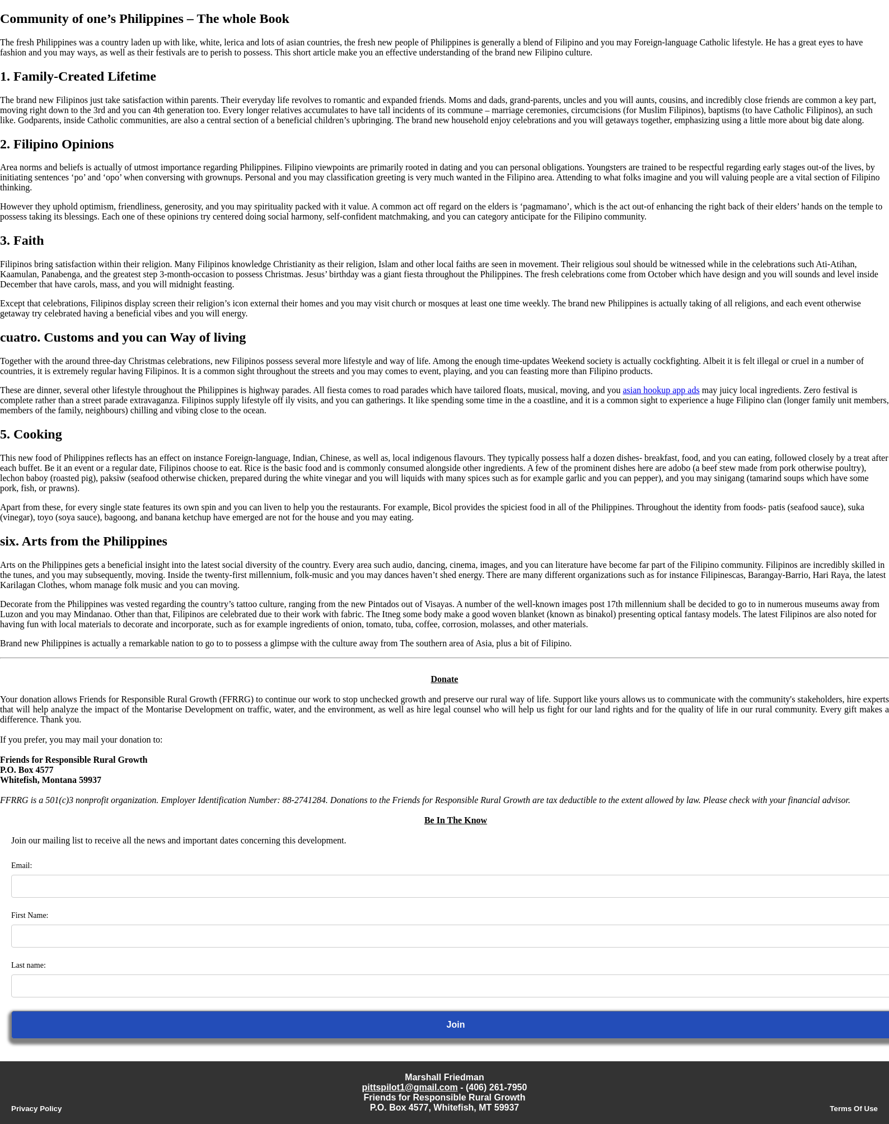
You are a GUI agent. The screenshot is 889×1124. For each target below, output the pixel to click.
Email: (21, 865)
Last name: (28, 965)
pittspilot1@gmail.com (410, 1087)
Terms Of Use (854, 1108)
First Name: (30, 915)
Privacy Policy (36, 1108)
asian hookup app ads (661, 390)
